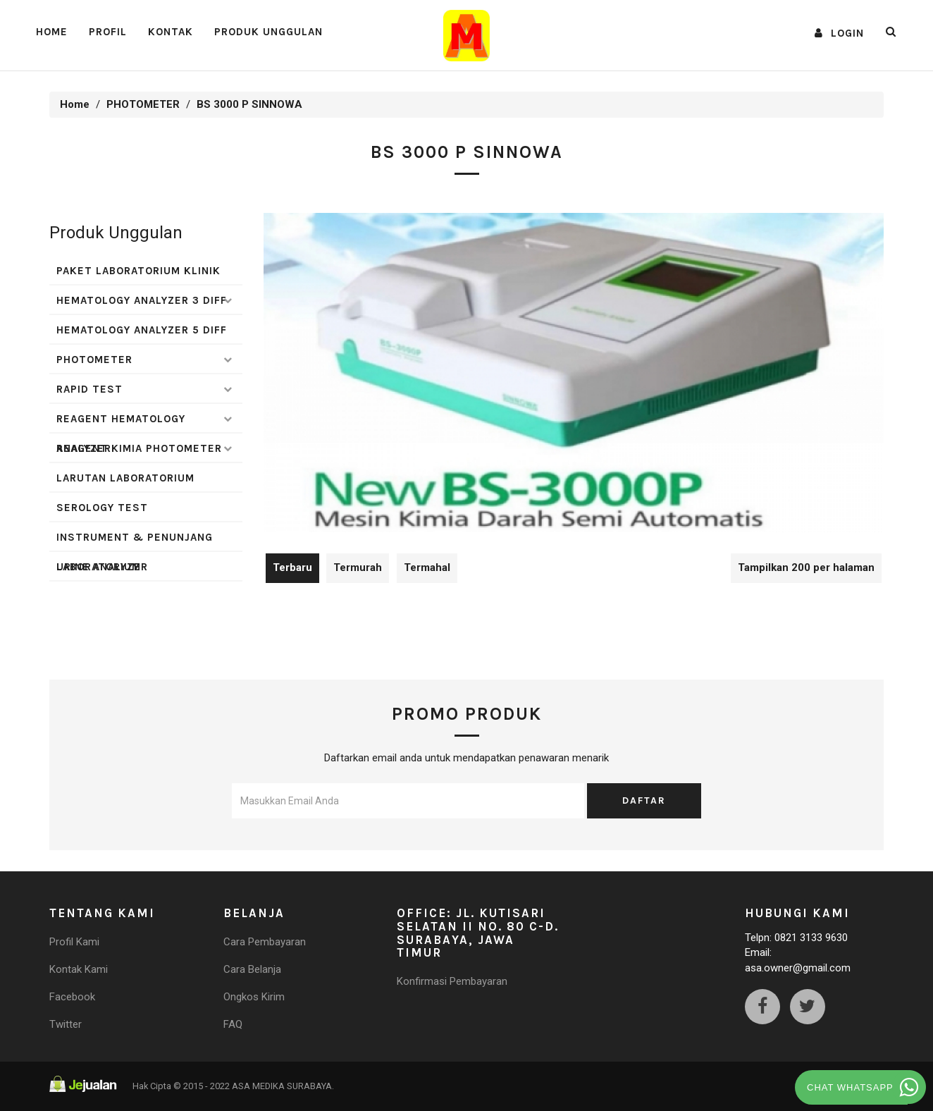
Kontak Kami (78, 969)
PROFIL (108, 31)
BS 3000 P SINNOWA (249, 104)
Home (52, 31)
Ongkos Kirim (254, 996)
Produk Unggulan (268, 31)
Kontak (170, 31)
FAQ (232, 1024)
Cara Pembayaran (264, 941)
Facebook (72, 996)
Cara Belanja (252, 969)
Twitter (65, 1024)
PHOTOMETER (143, 104)
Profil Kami (74, 941)
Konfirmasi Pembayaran (452, 981)
